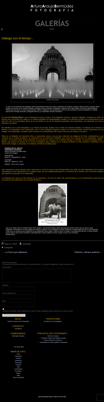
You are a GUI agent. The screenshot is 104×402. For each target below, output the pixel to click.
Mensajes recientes (18, 336)
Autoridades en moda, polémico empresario (53, 342)
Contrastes (18, 362)
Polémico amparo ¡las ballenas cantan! (53, 338)
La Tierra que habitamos (15, 252)
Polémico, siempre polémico (88, 252)
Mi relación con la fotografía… (53, 321)
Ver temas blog (19, 347)
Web (4, 301)
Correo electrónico (9, 293)
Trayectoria (18, 356)
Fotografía (9, 247)
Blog (18, 375)
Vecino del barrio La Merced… (53, 340)
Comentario (7, 267)
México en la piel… (54, 336)
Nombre (5, 285)
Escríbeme (18, 328)
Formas (18, 358)
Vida (18, 367)
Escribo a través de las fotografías (18, 321)
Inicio (18, 354)
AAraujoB (27, 244)
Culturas (18, 365)
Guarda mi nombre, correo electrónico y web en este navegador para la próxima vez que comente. (37, 311)
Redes (18, 373)
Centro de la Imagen (17, 164)
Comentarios (18, 369)
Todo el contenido (18, 377)
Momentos (18, 360)
